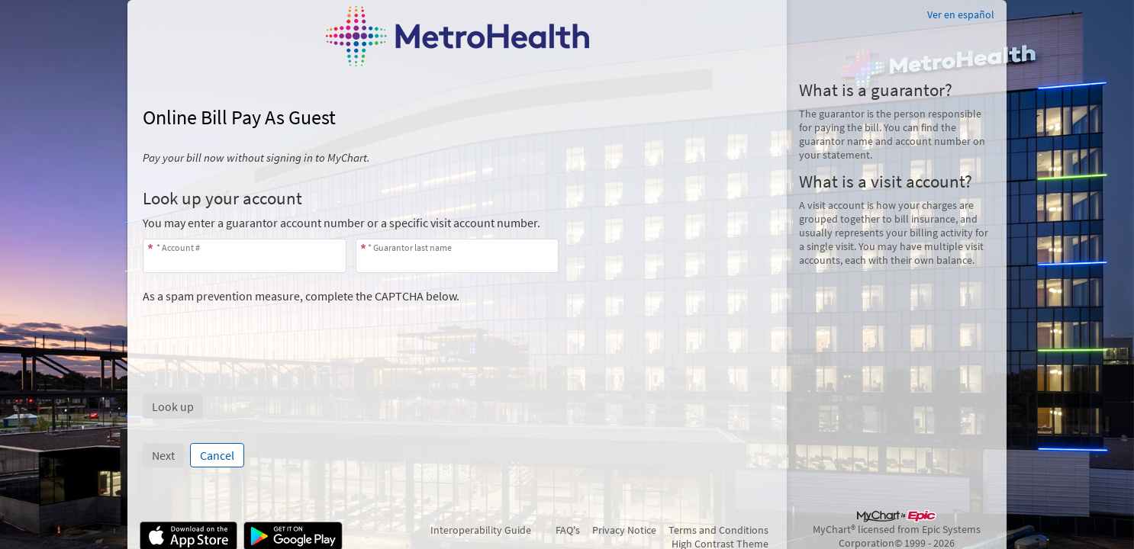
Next (163, 455)
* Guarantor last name (410, 247)
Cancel (217, 455)
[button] (173, 406)
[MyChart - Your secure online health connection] (457, 36)
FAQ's (568, 530)
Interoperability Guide (480, 530)
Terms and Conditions (718, 530)
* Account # (177, 247)
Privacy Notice (624, 530)
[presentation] (259, 333)
